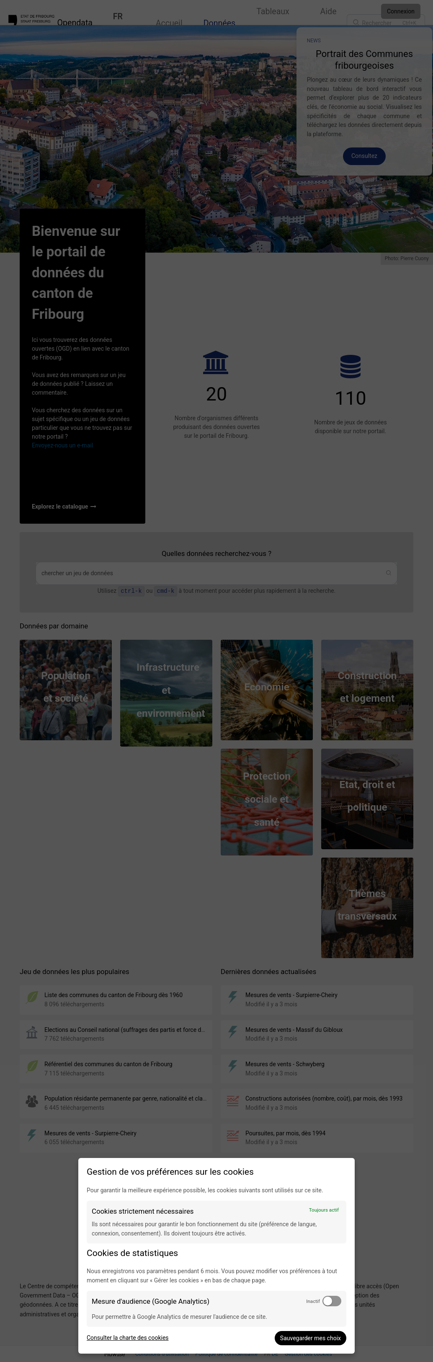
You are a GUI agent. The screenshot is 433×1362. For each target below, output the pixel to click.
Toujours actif (324, 1210)
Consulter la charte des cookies (128, 1337)
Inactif (313, 1301)
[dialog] (216, 1256)
